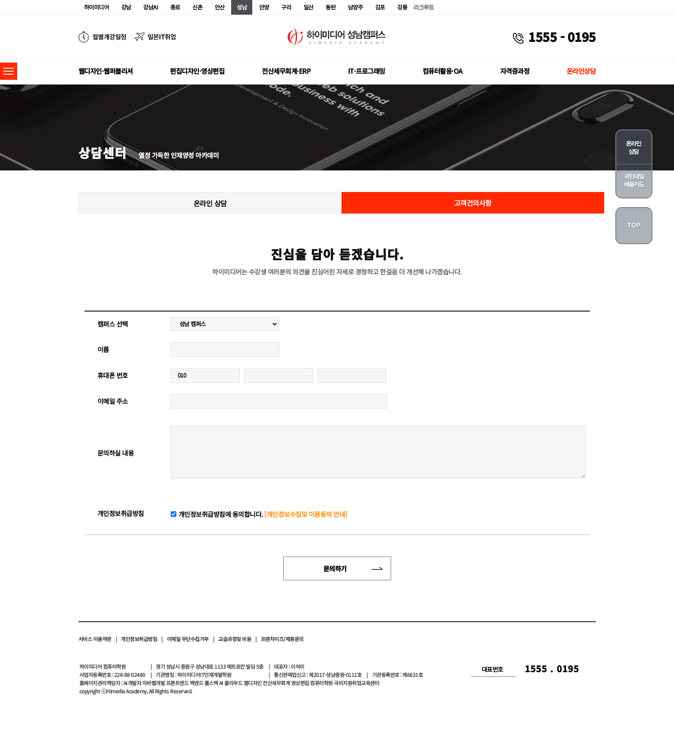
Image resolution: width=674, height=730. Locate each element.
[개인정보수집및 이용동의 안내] (305, 514)
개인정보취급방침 (139, 638)
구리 (286, 7)
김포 (380, 7)
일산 (308, 7)
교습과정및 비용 (234, 638)
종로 (175, 7)
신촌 (197, 7)
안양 (264, 7)
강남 (126, 7)
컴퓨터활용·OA (443, 71)
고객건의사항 (473, 203)
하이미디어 (96, 7)
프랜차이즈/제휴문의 (282, 638)
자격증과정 (515, 71)
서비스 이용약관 (94, 638)
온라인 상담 (210, 203)
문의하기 (335, 568)
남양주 (355, 7)
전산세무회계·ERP (286, 71)
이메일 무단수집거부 (188, 638)
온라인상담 (581, 71)
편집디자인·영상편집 (197, 71)
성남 (242, 7)
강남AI (150, 7)
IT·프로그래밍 (366, 71)
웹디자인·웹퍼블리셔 (105, 71)
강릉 (402, 7)
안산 (220, 7)
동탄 (330, 7)
